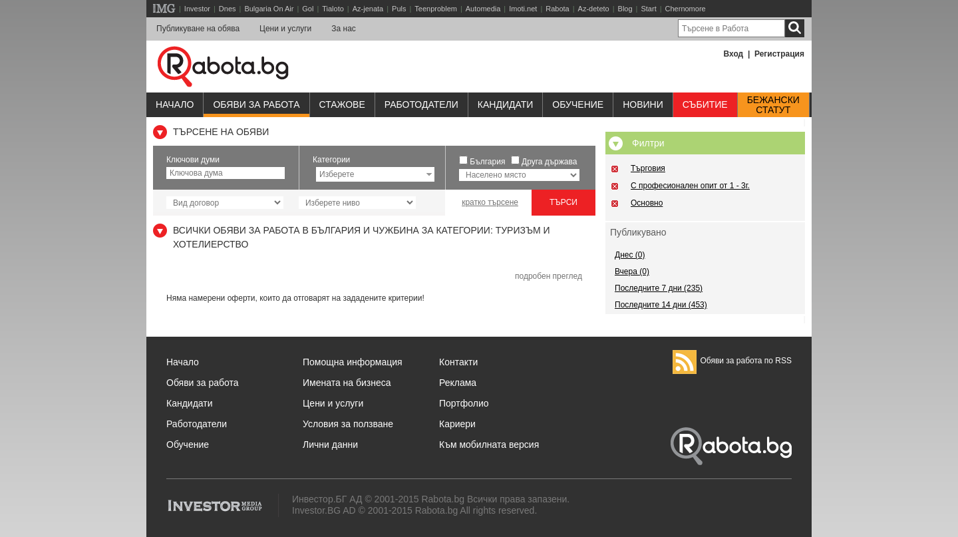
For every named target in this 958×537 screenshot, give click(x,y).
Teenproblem (435, 9)
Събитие (705, 104)
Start (648, 9)
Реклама (457, 382)
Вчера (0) (632, 271)
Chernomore (685, 9)
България (487, 161)
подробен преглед (548, 276)
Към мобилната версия (489, 444)
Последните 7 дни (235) (659, 288)
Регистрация (779, 54)
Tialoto (333, 9)
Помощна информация (352, 362)
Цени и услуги (285, 28)
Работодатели (421, 104)
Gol (307, 9)
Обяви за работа (256, 104)
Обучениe (577, 104)
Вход (734, 54)
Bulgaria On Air (268, 9)
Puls (399, 9)
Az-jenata (368, 9)
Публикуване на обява (198, 28)
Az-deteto (593, 9)
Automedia (483, 9)
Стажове (342, 104)
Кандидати (506, 104)
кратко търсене (490, 202)
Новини (643, 104)
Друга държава (549, 161)
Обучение (187, 444)
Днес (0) (630, 255)
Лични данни (330, 444)
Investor (197, 9)
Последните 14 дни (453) (661, 305)
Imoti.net (523, 9)
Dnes (227, 9)
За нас (343, 28)
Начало (175, 104)
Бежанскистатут (773, 105)
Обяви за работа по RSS (732, 361)
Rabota (557, 9)
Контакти (458, 362)
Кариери (457, 424)
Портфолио (464, 403)
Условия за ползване (348, 424)
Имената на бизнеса (347, 382)
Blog (625, 9)
